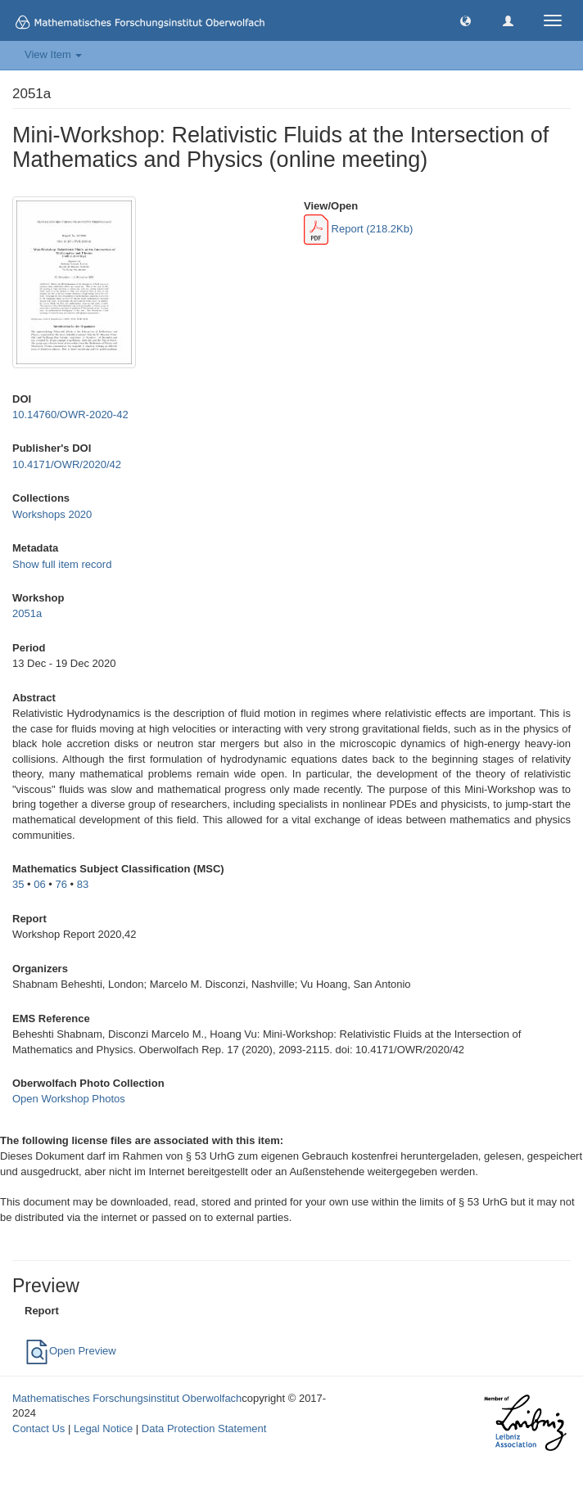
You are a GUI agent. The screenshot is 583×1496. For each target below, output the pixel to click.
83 (82, 884)
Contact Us (38, 1428)
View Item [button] (53, 54)
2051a (27, 613)
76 (61, 884)
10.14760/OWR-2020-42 (70, 414)
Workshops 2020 (52, 514)
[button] (465, 20)
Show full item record (61, 564)
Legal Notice (103, 1428)
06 (39, 884)
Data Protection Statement (204, 1428)
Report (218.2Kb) (358, 229)
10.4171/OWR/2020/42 (66, 464)
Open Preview (70, 1351)
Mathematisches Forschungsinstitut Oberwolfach (127, 1398)
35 (18, 884)
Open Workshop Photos (68, 1099)
